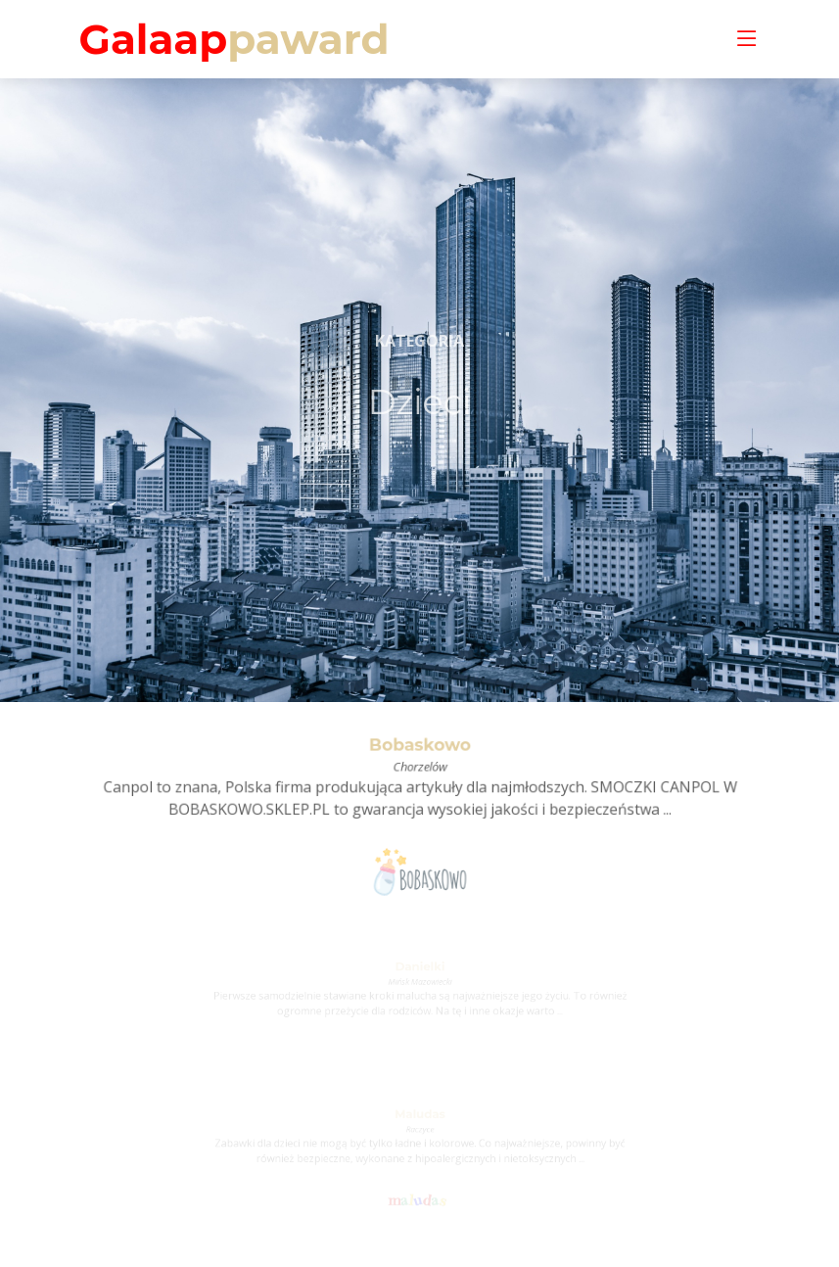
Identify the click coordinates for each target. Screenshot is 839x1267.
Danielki (419, 968)
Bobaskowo (420, 748)
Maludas (419, 1117)
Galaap (234, 39)
